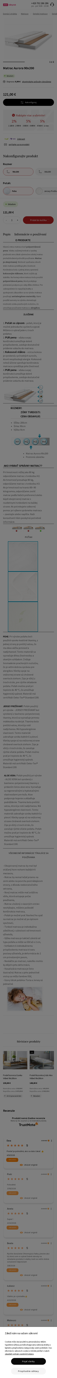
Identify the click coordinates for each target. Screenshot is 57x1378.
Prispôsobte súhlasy (28, 1371)
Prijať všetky (28, 1361)
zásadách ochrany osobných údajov (19, 1354)
